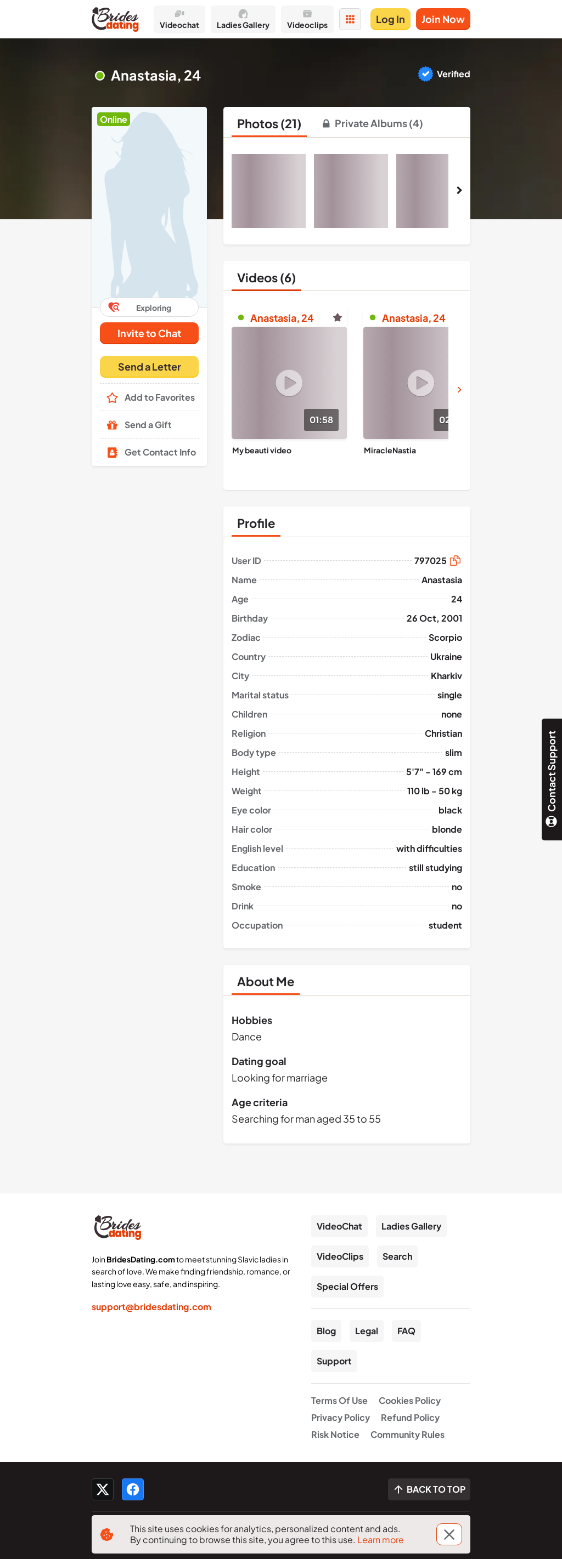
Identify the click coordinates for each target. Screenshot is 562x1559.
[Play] (289, 383)
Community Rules (407, 1434)
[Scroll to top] (429, 1489)
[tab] (269, 123)
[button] (149, 207)
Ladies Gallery (411, 1226)
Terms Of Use (339, 1400)
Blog (326, 1330)
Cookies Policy (410, 1400)
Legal (366, 1330)
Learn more (380, 1539)
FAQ (406, 1330)
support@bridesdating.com (151, 1306)
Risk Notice (335, 1434)
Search (397, 1256)
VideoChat (339, 1226)
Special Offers (347, 1286)
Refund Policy (410, 1417)
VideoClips (340, 1256)
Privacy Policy (340, 1417)
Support (334, 1361)
